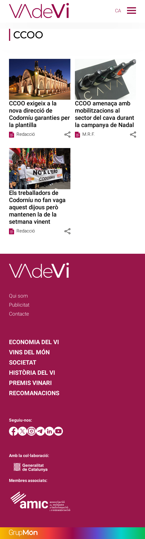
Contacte (19, 314)
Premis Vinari (30, 382)
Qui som (18, 296)
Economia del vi (34, 342)
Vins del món (29, 352)
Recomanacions (34, 393)
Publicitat (19, 305)
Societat (22, 362)
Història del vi (32, 372)
